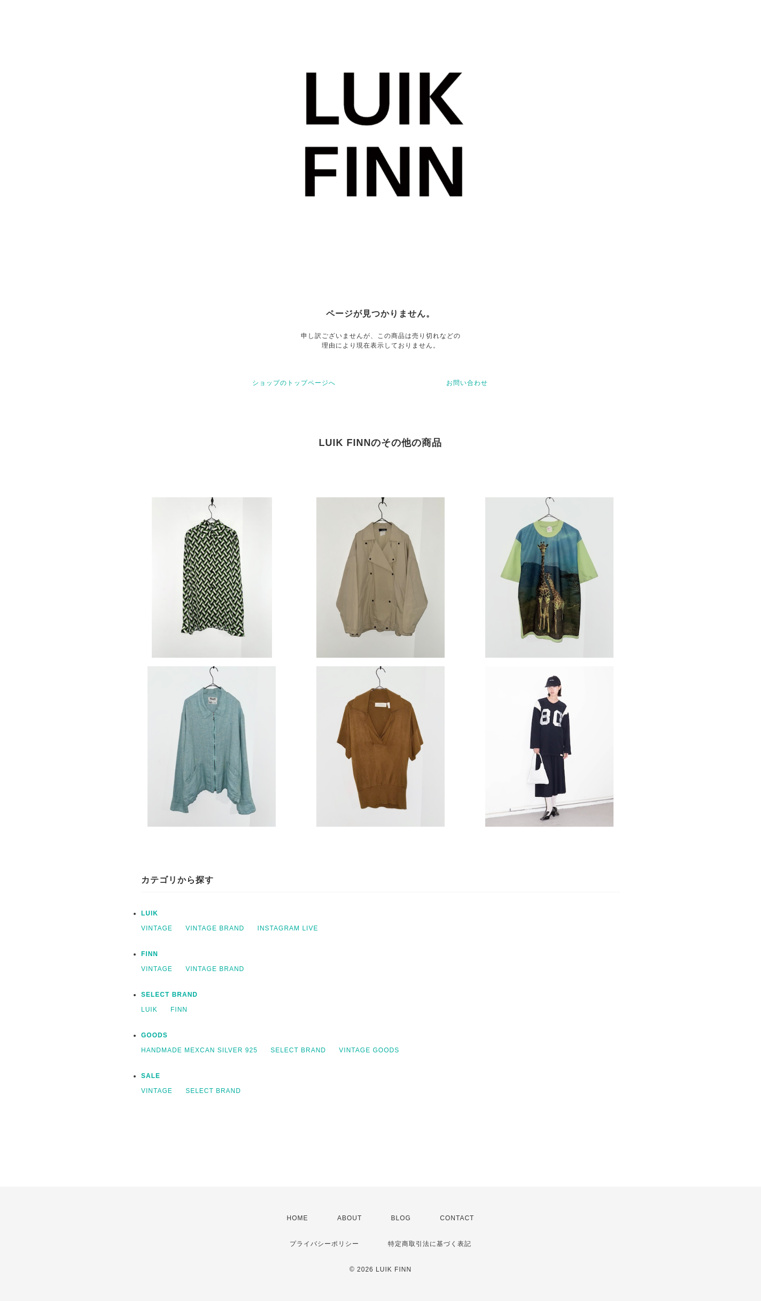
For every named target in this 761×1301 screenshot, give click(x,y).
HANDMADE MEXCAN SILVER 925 (199, 1050)
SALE (150, 1076)
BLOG (401, 1218)
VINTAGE (157, 928)
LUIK (149, 913)
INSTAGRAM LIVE (288, 928)
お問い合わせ (467, 383)
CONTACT (457, 1218)
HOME (297, 1218)
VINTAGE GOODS (369, 1050)
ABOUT (349, 1218)
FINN (149, 954)
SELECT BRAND (169, 994)
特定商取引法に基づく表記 (429, 1244)
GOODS (154, 1035)
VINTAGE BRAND (214, 928)
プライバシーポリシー (324, 1244)
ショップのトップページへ (294, 383)
